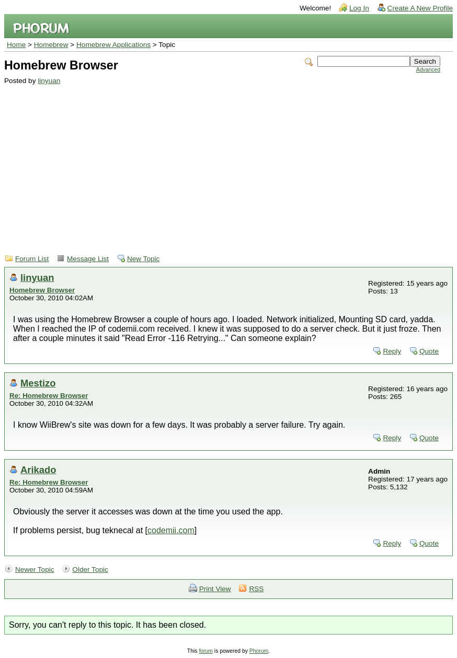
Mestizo (37, 383)
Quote (429, 351)
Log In (359, 8)
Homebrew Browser (42, 290)
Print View (215, 589)
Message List (88, 259)
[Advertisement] (222, 163)
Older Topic (90, 569)
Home (16, 45)
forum (206, 651)
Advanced (428, 70)
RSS (256, 589)
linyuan (49, 81)
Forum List (32, 259)
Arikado (38, 469)
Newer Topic (34, 569)
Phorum (258, 651)
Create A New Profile (420, 8)
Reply (392, 351)
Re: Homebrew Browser (48, 396)
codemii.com (171, 530)
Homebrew (51, 45)
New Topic (143, 259)
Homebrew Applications (113, 45)
